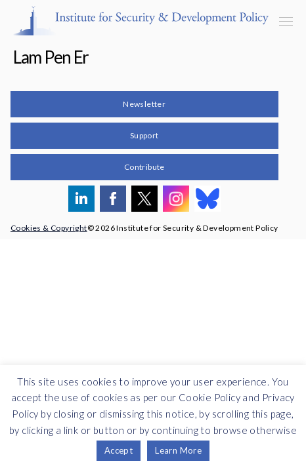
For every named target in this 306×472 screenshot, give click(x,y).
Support (144, 135)
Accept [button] (118, 450)
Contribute (144, 167)
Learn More (178, 450)
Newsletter (144, 104)
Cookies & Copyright (49, 228)
